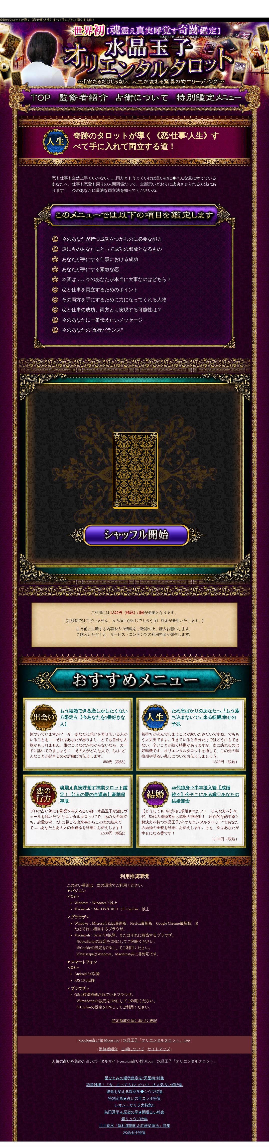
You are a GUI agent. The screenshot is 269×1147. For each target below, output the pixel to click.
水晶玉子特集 (134, 1132)
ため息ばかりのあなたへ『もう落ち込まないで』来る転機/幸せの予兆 (205, 717)
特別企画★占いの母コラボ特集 (134, 1098)
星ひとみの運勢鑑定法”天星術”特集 (134, 1078)
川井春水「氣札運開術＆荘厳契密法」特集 (134, 1126)
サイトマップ (159, 1049)
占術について (132, 1049)
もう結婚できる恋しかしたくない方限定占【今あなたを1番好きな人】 (93, 717)
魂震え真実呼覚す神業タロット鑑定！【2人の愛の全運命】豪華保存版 (93, 794)
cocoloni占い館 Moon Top (99, 1040)
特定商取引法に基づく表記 (134, 1021)
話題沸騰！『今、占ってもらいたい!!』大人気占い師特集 (134, 1085)
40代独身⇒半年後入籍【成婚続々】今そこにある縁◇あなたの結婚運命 (205, 794)
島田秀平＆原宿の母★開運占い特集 (134, 1112)
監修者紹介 (108, 1049)
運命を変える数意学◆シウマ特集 (134, 1092)
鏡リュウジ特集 (134, 1119)
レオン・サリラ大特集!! (134, 1105)
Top (156, 1040)
